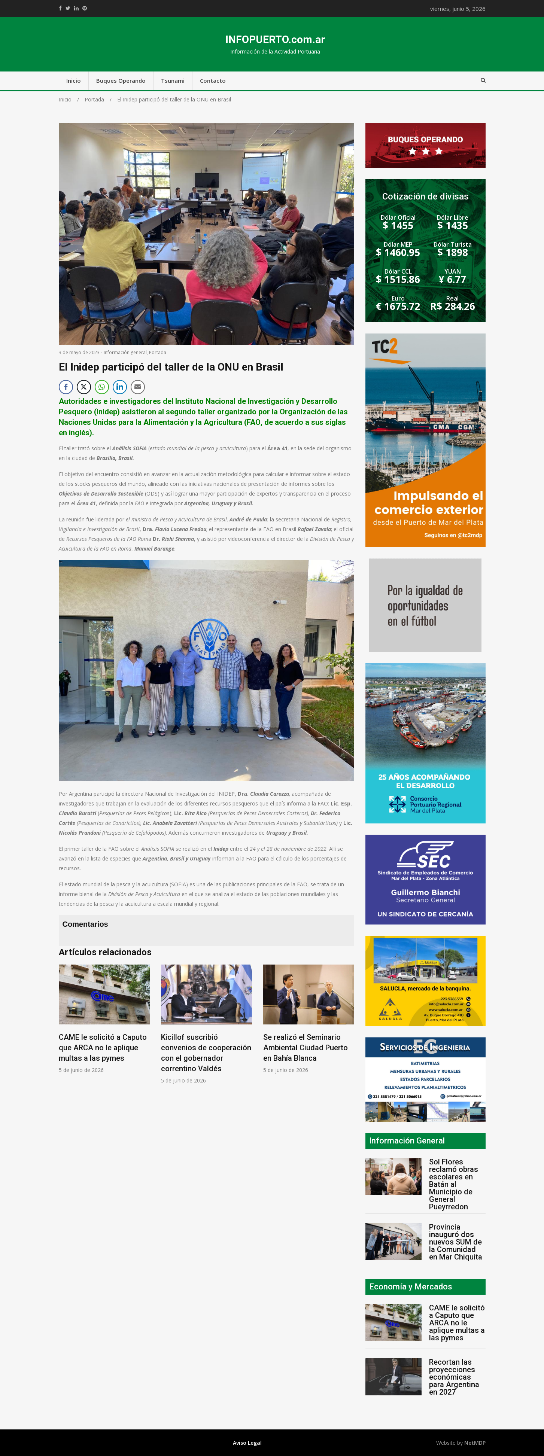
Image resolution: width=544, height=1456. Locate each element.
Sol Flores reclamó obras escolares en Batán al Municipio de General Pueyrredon (453, 1184)
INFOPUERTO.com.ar (275, 39)
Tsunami (173, 80)
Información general (125, 352)
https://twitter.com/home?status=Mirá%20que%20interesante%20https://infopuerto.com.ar (68, 8)
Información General (407, 1140)
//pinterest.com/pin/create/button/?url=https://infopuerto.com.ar (84, 8)
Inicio (73, 80)
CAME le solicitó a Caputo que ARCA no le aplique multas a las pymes (103, 1048)
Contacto (213, 80)
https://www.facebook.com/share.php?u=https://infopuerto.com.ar (60, 8)
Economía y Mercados (410, 1286)
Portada (157, 352)
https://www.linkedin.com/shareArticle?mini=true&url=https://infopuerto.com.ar (76, 8)
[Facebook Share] (66, 387)
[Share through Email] (138, 387)
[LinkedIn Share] (120, 387)
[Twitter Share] (84, 387)
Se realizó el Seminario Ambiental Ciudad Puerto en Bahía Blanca (305, 1048)
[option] (104, 1019)
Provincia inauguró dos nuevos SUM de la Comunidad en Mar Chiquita (455, 1241)
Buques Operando (121, 80)
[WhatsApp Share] (102, 387)
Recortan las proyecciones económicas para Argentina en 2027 (454, 1377)
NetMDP (475, 1442)
